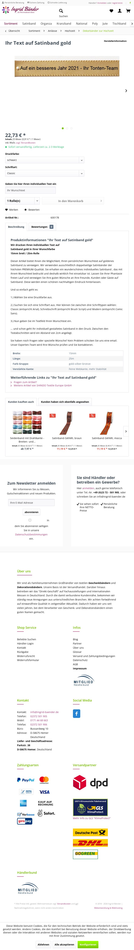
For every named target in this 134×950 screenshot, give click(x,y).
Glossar (77, 652)
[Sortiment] (11, 23)
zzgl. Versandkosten (25, 142)
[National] (82, 23)
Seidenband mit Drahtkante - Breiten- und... (27, 439)
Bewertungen (42, 227)
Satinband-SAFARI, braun (67, 438)
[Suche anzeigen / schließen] (60, 11)
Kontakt (21, 647)
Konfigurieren (88, 944)
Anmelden (102, 3)
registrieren (117, 3)
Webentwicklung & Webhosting (108, 908)
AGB (75, 664)
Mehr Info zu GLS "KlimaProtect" (92, 818)
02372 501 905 (38, 716)
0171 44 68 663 (39, 720)
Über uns (78, 647)
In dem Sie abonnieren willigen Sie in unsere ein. (32, 529)
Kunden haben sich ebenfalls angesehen (65, 401)
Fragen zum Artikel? (24, 382)
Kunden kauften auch (21, 401)
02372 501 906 (38, 724)
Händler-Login (25, 643)
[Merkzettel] (111, 11)
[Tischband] (119, 23)
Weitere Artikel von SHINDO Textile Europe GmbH (41, 385)
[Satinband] (29, 23)
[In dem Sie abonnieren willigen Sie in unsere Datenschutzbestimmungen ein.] (30, 520)
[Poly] (95, 23)
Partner (77, 643)
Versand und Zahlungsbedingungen (94, 656)
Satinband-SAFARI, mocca (107, 438)
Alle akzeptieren (64, 944)
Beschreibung (16, 226)
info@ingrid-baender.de (44, 712)
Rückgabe (22, 652)
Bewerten (32, 209)
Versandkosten (64, 903)
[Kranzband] (64, 23)
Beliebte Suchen (26, 639)
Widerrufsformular (28, 660)
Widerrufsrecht (26, 656)
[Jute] (105, 23)
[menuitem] (77, 11)
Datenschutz (80, 660)
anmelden (88, 488)
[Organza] (46, 23)
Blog (75, 639)
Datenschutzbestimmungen (31, 534)
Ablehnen (43, 944)
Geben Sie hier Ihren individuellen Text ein (30, 183)
